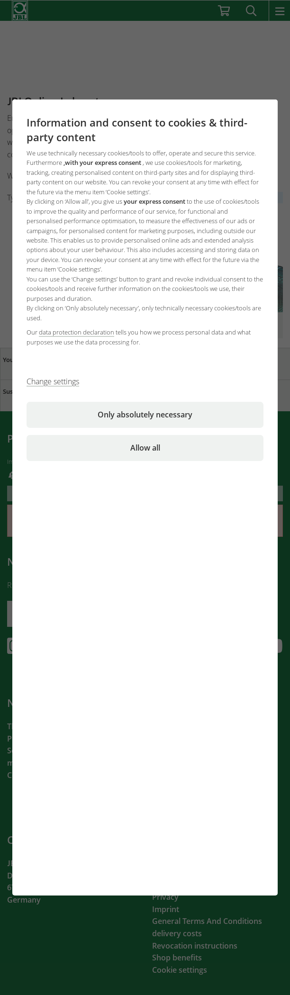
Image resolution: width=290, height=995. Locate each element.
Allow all (145, 448)
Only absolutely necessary (145, 414)
